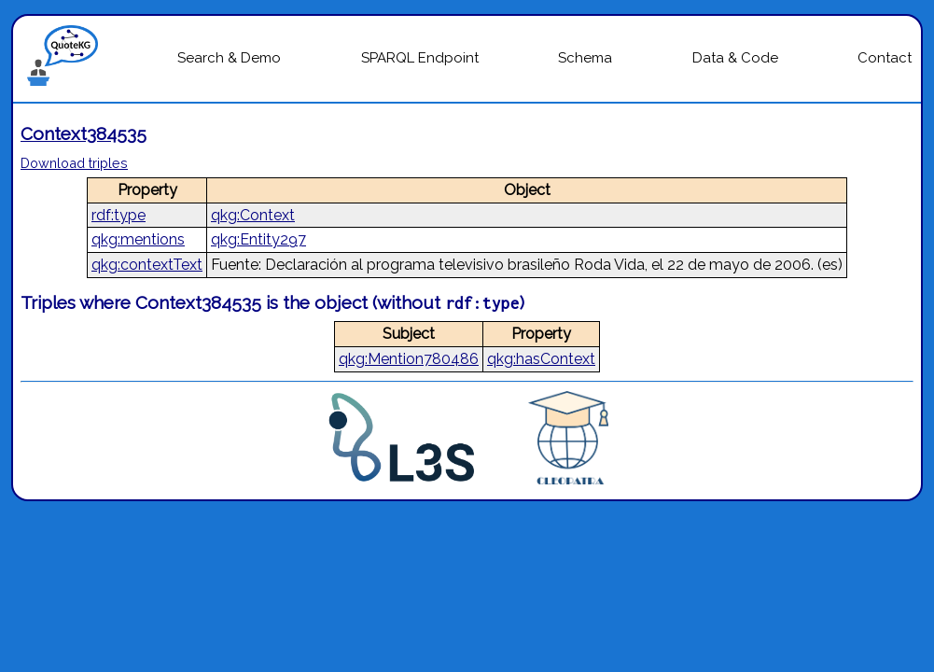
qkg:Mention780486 (409, 359)
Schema (585, 57)
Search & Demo (229, 57)
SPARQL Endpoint (420, 57)
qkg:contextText (146, 264)
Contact (884, 57)
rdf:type (118, 215)
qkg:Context (253, 215)
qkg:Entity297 (258, 239)
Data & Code (735, 57)
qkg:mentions (138, 239)
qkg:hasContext (541, 359)
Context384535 (83, 133)
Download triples (74, 163)
